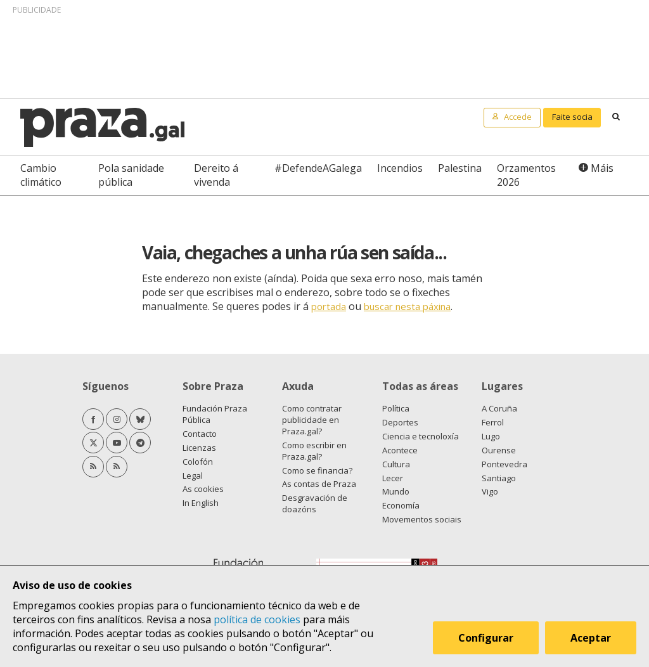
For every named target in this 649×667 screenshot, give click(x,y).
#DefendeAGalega (318, 168)
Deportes (400, 422)
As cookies (203, 489)
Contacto (200, 433)
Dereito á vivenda (216, 175)
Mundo (395, 491)
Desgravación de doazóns (314, 503)
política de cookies (257, 619)
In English (201, 502)
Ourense (499, 450)
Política (395, 408)
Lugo (491, 436)
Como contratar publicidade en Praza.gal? (312, 420)
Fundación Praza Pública (215, 414)
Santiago (499, 478)
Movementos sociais (421, 519)
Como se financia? (317, 470)
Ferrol (493, 422)
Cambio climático (40, 175)
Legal (193, 475)
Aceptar (590, 638)
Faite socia (572, 116)
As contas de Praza (319, 483)
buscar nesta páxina (407, 306)
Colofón (198, 461)
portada (328, 306)
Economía (401, 505)
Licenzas (199, 447)
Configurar (485, 638)
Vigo (490, 491)
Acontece (400, 450)
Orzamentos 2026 (526, 175)
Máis (602, 168)
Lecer (392, 478)
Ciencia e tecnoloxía (420, 436)
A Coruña (499, 408)
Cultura (396, 464)
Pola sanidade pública (131, 175)
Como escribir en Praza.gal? (314, 450)
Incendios (400, 168)
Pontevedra (504, 464)
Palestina (460, 168)
